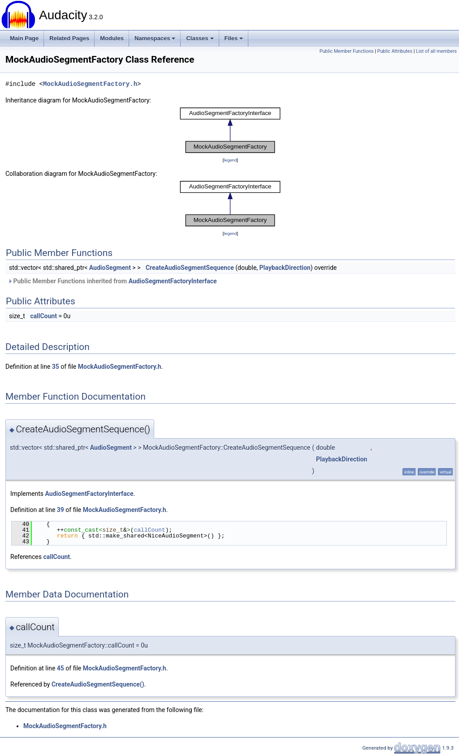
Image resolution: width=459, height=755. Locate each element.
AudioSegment (110, 267)
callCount (43, 316)
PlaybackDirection (285, 267)
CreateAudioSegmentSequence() (98, 684)
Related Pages (69, 38)
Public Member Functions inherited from (112, 281)
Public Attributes (394, 51)
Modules (112, 38)
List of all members (436, 51)
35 (55, 366)
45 (60, 668)
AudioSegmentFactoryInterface (173, 281)
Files (234, 38)
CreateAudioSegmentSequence (190, 267)
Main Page (24, 38)
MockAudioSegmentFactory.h (90, 84)
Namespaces (155, 38)
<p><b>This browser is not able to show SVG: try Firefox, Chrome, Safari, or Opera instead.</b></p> (230, 130)
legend (230, 160)
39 (60, 509)
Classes (199, 38)
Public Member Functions (347, 51)
